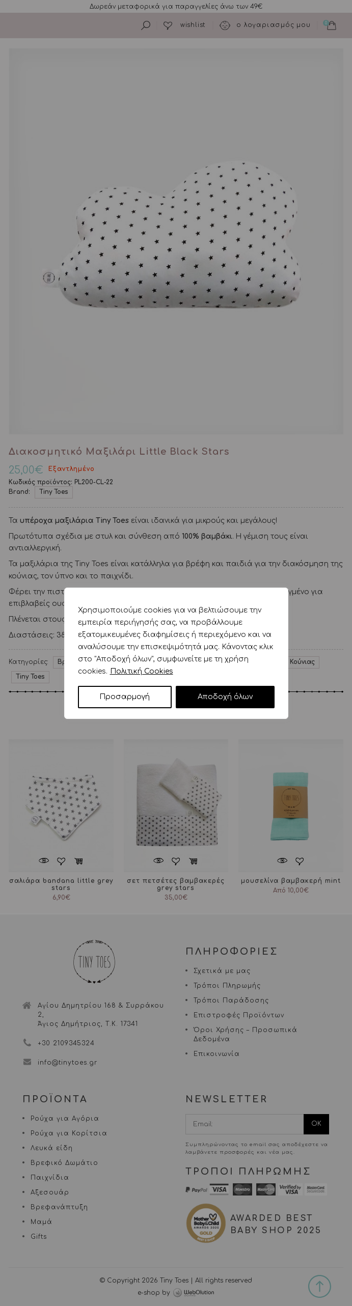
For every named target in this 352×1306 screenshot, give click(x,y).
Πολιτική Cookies (141, 671)
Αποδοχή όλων (225, 697)
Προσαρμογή (124, 697)
